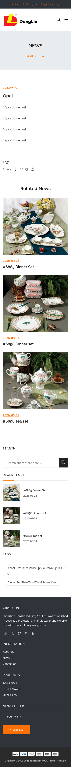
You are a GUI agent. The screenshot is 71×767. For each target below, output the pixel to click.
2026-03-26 (11, 261)
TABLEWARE (10, 683)
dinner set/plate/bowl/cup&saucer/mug (32, 582)
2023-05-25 (11, 87)
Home (29, 56)
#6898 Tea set (15, 421)
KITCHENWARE (12, 689)
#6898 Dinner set (18, 344)
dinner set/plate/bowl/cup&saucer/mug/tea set (34, 571)
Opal (8, 96)
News (41, 56)
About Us (8, 651)
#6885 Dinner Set (18, 267)
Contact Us (9, 664)
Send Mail (16, 730)
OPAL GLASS (10, 695)
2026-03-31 (11, 338)
